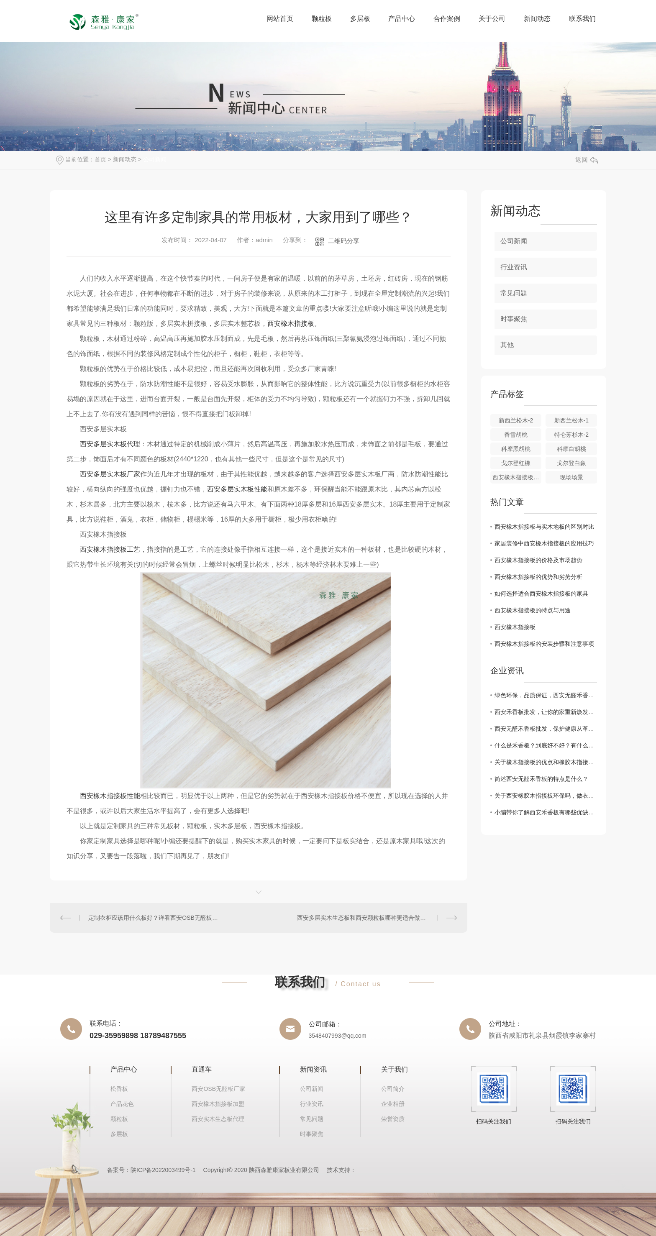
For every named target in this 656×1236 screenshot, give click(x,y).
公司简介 (393, 1088)
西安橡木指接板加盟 (218, 1103)
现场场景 (571, 477)
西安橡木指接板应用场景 (517, 477)
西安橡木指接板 (290, 323)
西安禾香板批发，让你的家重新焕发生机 (546, 712)
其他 (507, 344)
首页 (100, 159)
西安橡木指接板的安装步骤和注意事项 (544, 643)
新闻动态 (537, 18)
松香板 (119, 1088)
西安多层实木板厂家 (110, 474)
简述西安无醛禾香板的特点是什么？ (541, 778)
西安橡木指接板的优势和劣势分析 (538, 576)
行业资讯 (513, 267)
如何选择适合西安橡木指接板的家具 (541, 593)
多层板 (360, 18)
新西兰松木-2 (516, 420)
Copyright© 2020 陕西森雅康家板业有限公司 (261, 1170)
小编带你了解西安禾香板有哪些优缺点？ (546, 812)
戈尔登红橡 (515, 463)
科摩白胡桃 (571, 448)
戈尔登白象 (571, 463)
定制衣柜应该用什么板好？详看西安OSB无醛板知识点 (154, 917)
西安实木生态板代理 (218, 1119)
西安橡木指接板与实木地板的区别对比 (544, 526)
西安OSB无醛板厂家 (218, 1088)
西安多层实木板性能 (237, 489)
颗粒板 (322, 18)
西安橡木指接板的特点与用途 (533, 610)
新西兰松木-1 (571, 420)
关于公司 (492, 18)
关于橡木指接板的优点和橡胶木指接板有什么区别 (546, 762)
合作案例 (446, 18)
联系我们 (582, 18)
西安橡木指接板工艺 (110, 549)
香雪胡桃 (516, 434)
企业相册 (393, 1103)
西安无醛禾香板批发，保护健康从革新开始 (546, 728)
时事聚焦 (513, 318)
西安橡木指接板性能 (110, 795)
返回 (586, 159)
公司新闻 (155, 159)
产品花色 (122, 1103)
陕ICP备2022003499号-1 (163, 1170)
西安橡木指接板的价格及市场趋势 (538, 560)
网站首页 (279, 18)
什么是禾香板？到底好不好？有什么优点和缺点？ (546, 745)
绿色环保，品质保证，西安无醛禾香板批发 (546, 695)
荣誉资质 (393, 1119)
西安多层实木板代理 (110, 444)
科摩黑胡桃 (515, 448)
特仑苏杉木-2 (571, 434)
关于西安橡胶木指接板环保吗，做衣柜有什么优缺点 (546, 795)
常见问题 (513, 293)
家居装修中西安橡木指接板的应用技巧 (544, 543)
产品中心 (401, 18)
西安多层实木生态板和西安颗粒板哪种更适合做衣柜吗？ (370, 917)
